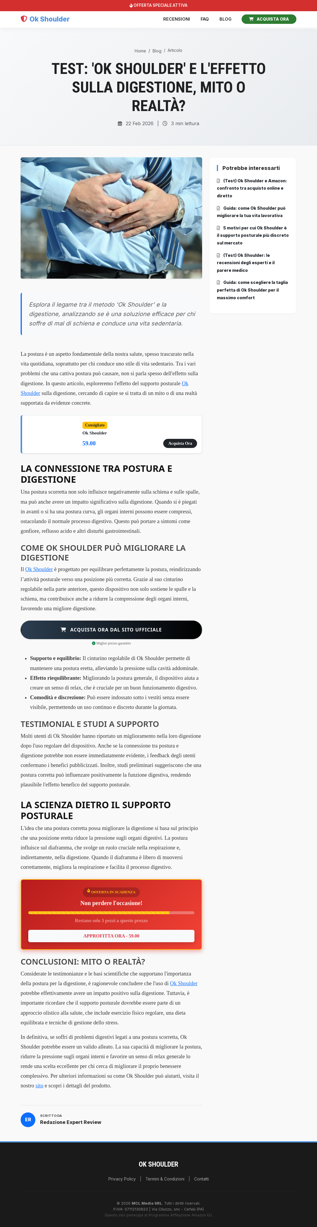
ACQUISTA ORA (269, 19)
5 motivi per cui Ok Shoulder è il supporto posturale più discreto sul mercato (253, 235)
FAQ (205, 19)
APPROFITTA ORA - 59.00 (111, 935)
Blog (225, 19)
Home (140, 50)
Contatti (201, 1179)
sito (40, 1086)
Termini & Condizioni (165, 1179)
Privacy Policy (122, 1179)
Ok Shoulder (39, 569)
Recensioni (176, 19)
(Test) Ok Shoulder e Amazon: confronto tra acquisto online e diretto (252, 188)
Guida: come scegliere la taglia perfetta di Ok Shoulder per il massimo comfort (252, 290)
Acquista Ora (180, 443)
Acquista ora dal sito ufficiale (111, 629)
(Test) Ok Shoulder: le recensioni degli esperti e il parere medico (246, 263)
